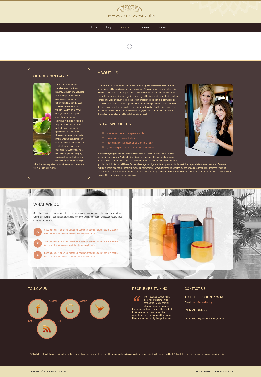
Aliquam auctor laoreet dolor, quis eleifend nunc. (130, 143)
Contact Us (164, 27)
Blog (108, 27)
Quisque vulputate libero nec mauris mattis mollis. (131, 147)
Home (94, 27)
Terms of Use (202, 372)
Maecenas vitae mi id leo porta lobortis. (125, 133)
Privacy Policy (224, 372)
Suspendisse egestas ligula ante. (122, 138)
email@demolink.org (202, 302)
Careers (145, 27)
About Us (126, 27)
